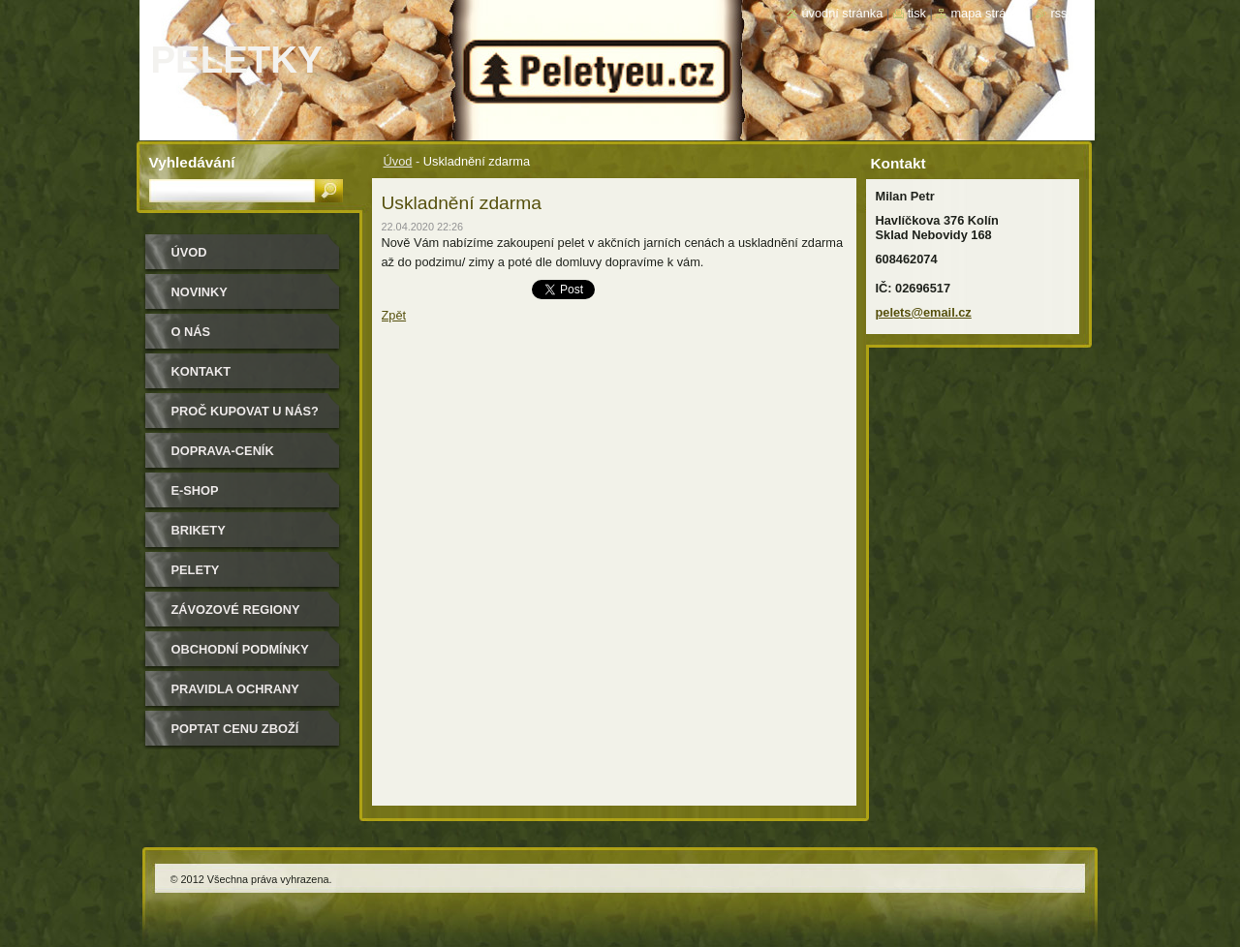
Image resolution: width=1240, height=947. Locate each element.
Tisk (917, 13)
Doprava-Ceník (222, 450)
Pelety (195, 570)
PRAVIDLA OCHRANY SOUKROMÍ (235, 696)
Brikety (198, 530)
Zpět (394, 315)
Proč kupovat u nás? (245, 411)
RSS (1058, 13)
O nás (191, 331)
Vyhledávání (192, 162)
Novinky (199, 292)
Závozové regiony (235, 609)
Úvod (398, 161)
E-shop (195, 490)
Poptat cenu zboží (235, 728)
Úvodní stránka (842, 13)
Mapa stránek (988, 13)
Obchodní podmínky (240, 649)
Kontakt (201, 371)
